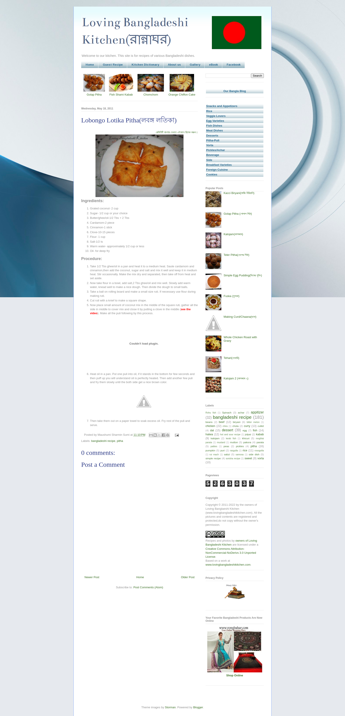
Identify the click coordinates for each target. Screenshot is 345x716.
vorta (260, 458)
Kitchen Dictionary (145, 64)
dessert (227, 430)
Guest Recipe (113, 64)
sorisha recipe (233, 458)
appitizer (257, 412)
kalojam (215, 438)
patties (214, 446)
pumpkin (210, 450)
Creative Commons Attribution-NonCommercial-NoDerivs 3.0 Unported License (231, 552)
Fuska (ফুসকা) (231, 296)
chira (225, 426)
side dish (254, 454)
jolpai (248, 434)
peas (226, 446)
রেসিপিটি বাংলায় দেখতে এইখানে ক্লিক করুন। (177, 132)
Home (90, 64)
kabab (260, 434)
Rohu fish (211, 413)
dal (212, 430)
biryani (236, 422)
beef (221, 422)
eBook (213, 64)
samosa (240, 454)
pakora (247, 442)
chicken (210, 426)
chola (235, 425)
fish (255, 430)
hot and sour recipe (230, 434)
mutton (234, 442)
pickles (240, 446)
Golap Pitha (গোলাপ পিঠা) (238, 213)
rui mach (214, 454)
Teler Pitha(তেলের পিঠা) (236, 255)
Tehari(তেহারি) (231, 358)
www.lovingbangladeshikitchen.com (228, 564)
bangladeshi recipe (103, 441)
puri (222, 450)
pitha (120, 441)
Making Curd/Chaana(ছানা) (240, 316)
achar (241, 412)
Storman (170, 707)
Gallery (195, 64)
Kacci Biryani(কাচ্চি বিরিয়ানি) (239, 193)
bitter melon (253, 422)
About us (174, 64)
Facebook (233, 64)
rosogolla (259, 450)
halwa (209, 434)
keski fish (231, 438)
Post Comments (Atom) (148, 587)
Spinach (226, 412)
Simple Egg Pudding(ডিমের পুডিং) (243, 275)
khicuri (246, 438)
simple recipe (213, 458)
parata (260, 442)
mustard (221, 442)
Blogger (198, 707)
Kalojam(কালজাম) (233, 234)
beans (209, 422)
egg (244, 430)
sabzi (227, 454)
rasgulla (234, 450)
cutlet (261, 425)
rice (245, 450)
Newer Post (91, 577)
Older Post (188, 577)
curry (247, 426)
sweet (248, 458)
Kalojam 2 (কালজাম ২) (236, 378)
